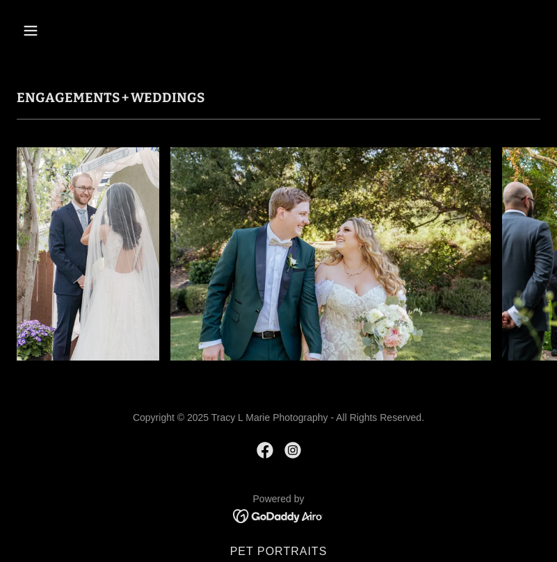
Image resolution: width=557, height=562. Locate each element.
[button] (56, 30)
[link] (265, 450)
